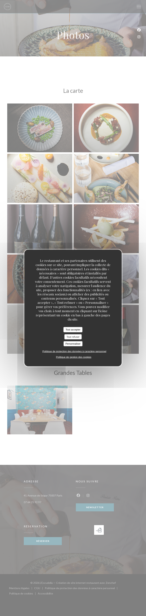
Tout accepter (73, 329)
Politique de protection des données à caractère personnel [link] (74, 351)
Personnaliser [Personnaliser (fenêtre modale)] (73, 343)
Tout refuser (73, 336)
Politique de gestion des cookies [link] (73, 356)
